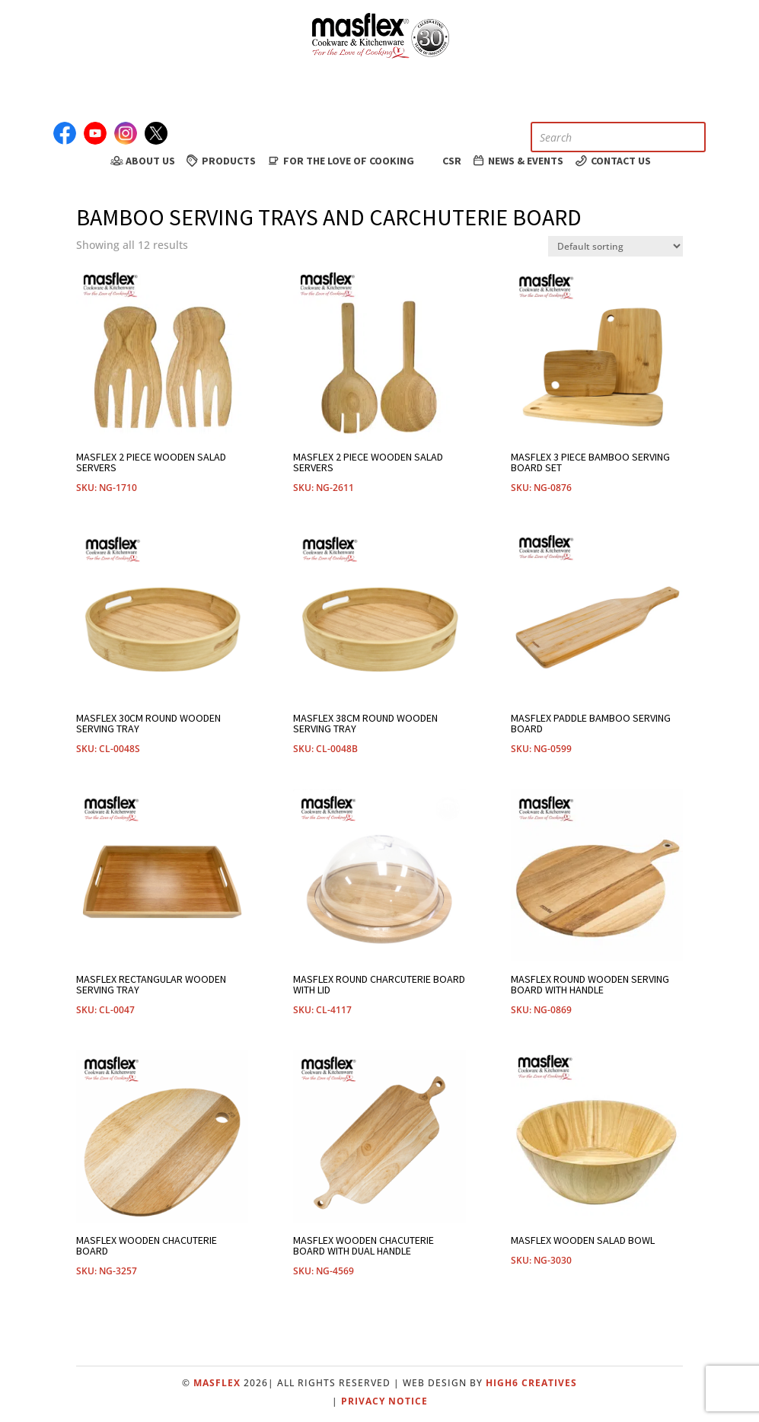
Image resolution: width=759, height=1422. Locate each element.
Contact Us (612, 160)
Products (221, 160)
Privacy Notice (384, 1401)
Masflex (217, 1382)
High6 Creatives (531, 1382)
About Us (141, 160)
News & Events (517, 160)
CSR (442, 160)
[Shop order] (615, 246)
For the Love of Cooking (340, 160)
